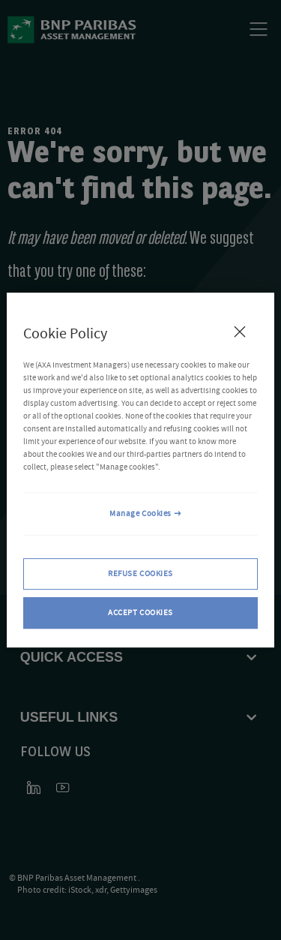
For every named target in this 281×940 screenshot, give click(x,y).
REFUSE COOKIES (140, 574)
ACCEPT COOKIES (140, 612)
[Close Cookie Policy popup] (239, 331)
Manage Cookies (140, 514)
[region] (140, 470)
